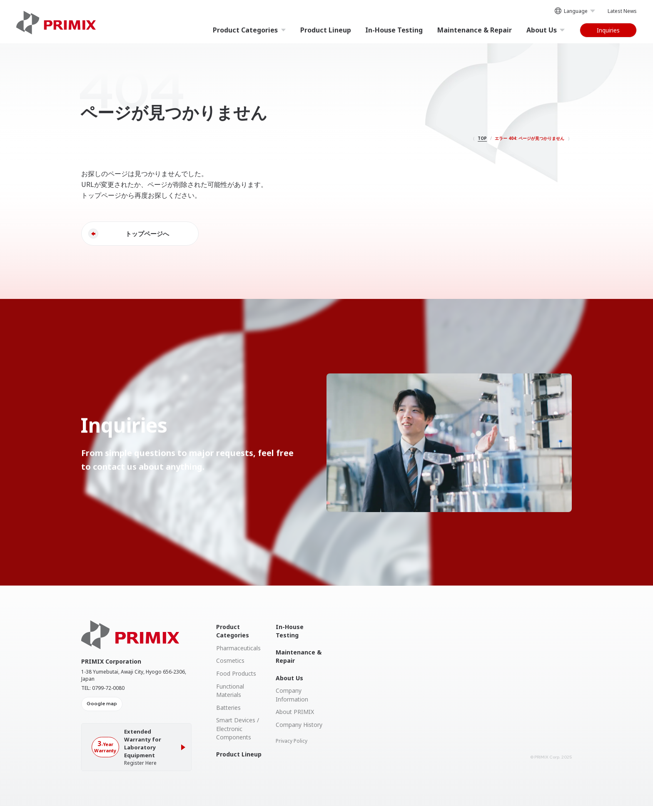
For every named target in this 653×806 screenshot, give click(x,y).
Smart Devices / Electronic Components (237, 728)
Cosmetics (230, 660)
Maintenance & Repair (474, 30)
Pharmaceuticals (238, 648)
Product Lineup (325, 30)
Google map (102, 703)
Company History (299, 725)
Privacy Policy (291, 740)
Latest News (622, 11)
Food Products (236, 673)
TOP (482, 138)
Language (575, 11)
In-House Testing (394, 30)
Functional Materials (230, 690)
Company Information (292, 695)
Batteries (228, 707)
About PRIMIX (295, 712)
